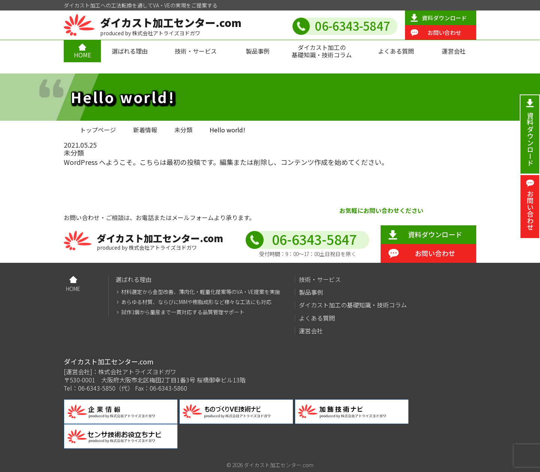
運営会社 (454, 50)
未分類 (183, 129)
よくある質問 (396, 50)
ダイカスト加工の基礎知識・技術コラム (322, 51)
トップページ (98, 129)
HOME (82, 54)
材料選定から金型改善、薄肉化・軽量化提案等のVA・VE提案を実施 (200, 292)
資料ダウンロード (444, 18)
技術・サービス (196, 50)
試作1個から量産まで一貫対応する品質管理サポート (182, 312)
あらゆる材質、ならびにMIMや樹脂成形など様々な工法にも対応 (196, 302)
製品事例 (258, 50)
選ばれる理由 (130, 50)
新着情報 (145, 129)
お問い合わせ (444, 32)
